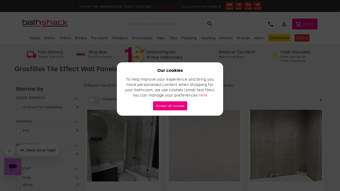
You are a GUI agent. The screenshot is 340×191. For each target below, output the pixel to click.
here (203, 95)
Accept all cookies (170, 106)
